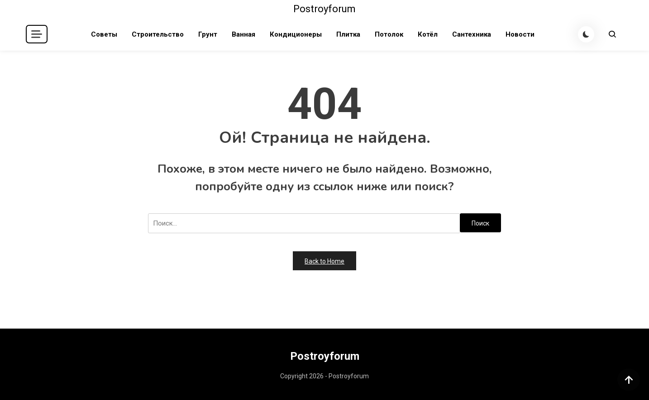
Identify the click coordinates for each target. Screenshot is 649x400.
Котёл (428, 34)
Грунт (207, 34)
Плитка (348, 34)
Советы (104, 34)
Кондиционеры (296, 34)
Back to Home (324, 261)
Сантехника (471, 34)
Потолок (389, 34)
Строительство (158, 34)
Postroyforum (324, 8)
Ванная (243, 34)
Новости (520, 34)
